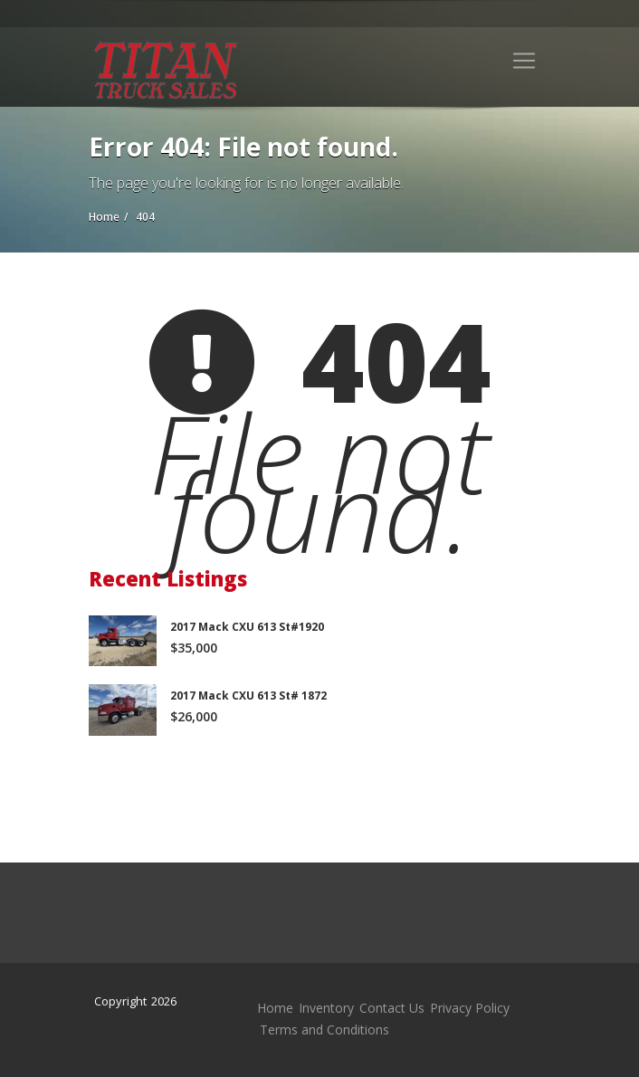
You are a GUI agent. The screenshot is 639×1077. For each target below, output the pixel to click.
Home (275, 1007)
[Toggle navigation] (524, 61)
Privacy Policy (470, 1007)
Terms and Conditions (324, 1029)
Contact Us (391, 1007)
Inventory (326, 1007)
